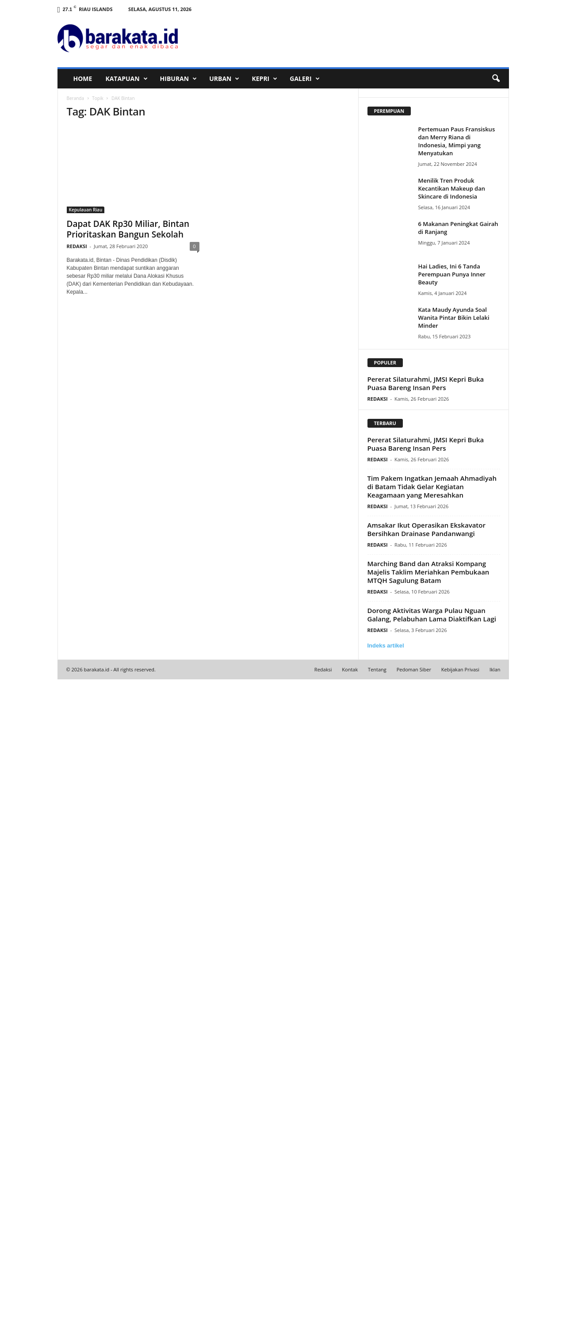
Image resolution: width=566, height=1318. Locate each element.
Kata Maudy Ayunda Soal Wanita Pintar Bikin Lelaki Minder (454, 318)
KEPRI (264, 78)
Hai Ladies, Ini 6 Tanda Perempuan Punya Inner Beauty (452, 274)
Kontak (350, 669)
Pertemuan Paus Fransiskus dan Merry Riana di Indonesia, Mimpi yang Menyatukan (456, 141)
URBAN (224, 78)
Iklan (495, 669)
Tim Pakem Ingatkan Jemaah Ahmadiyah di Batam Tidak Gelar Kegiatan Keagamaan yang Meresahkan (432, 486)
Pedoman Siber (414, 669)
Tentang (377, 669)
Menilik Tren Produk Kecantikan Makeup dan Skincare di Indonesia (452, 188)
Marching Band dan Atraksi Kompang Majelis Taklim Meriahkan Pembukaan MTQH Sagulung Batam (428, 572)
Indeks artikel (385, 645)
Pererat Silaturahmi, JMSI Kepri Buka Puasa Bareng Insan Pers (425, 383)
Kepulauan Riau (86, 210)
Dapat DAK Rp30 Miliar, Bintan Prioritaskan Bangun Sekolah (128, 229)
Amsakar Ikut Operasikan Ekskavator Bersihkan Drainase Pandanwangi (426, 529)
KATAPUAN (126, 78)
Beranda (75, 98)
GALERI (304, 78)
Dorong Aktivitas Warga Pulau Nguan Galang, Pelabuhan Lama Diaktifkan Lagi (431, 614)
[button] (495, 78)
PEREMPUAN (389, 110)
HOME (82, 78)
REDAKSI (77, 246)
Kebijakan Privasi (460, 669)
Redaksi (323, 669)
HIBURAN (178, 78)
